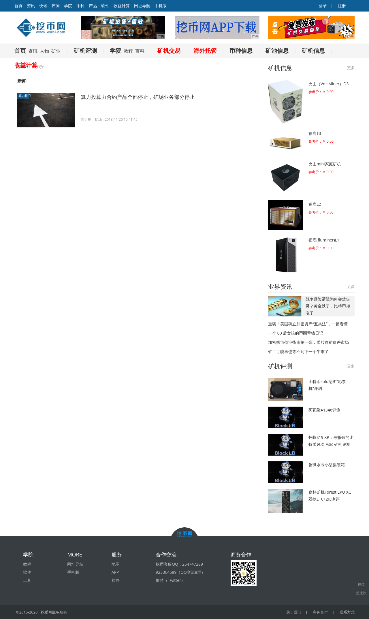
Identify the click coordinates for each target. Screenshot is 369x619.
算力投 (23, 95)
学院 (68, 5)
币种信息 (241, 50)
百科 (139, 51)
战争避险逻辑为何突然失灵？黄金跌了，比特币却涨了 (328, 306)
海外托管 (204, 50)
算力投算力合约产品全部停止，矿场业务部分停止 (138, 96)
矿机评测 (85, 50)
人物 (44, 51)
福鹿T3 (314, 133)
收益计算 (122, 5)
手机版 (161, 5)
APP (115, 572)
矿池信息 (277, 50)
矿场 (98, 119)
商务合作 (320, 612)
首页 (20, 50)
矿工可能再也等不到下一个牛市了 (298, 351)
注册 (341, 5)
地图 (116, 564)
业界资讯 (280, 286)
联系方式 (347, 612)
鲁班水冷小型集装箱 (326, 464)
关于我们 (293, 612)
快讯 (43, 5)
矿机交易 (168, 50)
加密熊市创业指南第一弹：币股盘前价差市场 (308, 342)
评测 (56, 5)
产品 (93, 5)
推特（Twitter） (170, 580)
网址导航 (142, 5)
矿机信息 (313, 50)
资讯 (31, 5)
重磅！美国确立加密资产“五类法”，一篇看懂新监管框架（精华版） (311, 324)
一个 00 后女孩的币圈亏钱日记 (295, 333)
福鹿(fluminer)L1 (323, 240)
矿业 (56, 51)
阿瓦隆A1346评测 (324, 410)
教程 (128, 51)
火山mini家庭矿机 (324, 164)
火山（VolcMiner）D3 (328, 83)
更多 (351, 67)
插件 (116, 580)
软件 (105, 5)
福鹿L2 (314, 204)
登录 (322, 5)
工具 (27, 580)
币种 (80, 5)
